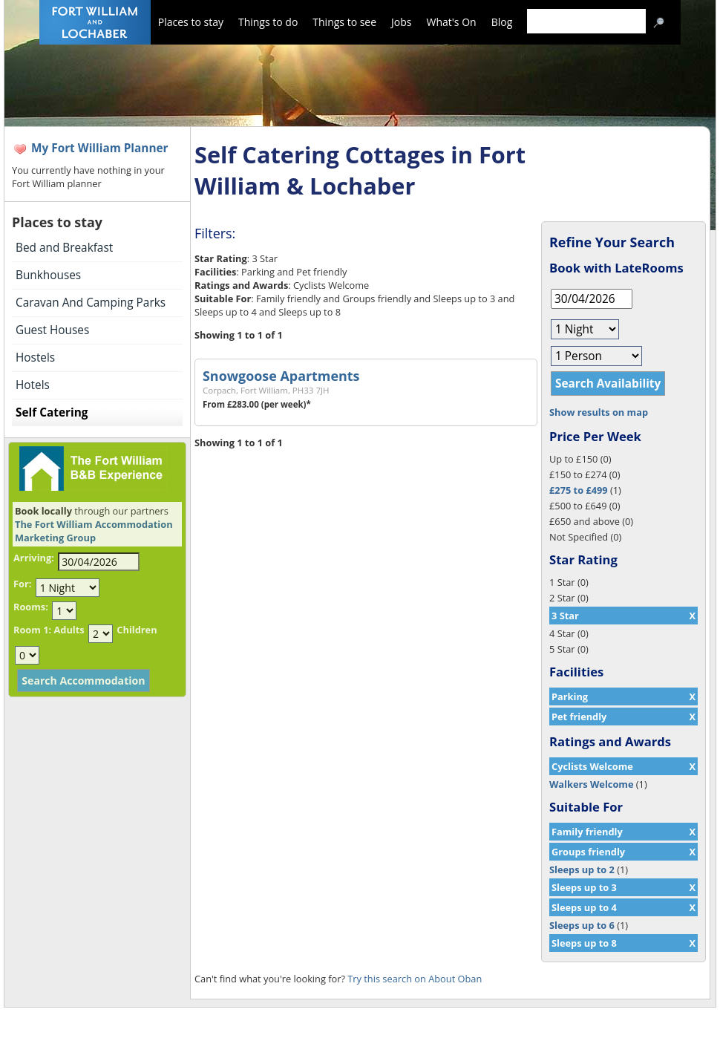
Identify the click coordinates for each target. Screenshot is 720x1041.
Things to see (344, 22)
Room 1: (32, 629)
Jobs (401, 22)
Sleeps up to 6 (582, 925)
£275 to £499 (578, 490)
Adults (68, 629)
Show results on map (598, 412)
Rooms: (30, 606)
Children (137, 629)
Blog (502, 22)
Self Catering (52, 412)
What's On (452, 22)
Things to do (268, 22)
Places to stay (190, 22)
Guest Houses (52, 330)
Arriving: (33, 557)
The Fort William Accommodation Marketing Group (94, 531)
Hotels (33, 385)
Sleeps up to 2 (582, 869)
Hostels (35, 357)
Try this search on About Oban (414, 978)
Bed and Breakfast (64, 247)
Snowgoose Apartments (281, 376)
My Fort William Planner (99, 148)
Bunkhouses (48, 275)
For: (22, 583)
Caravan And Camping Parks (91, 302)
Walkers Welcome (591, 784)
